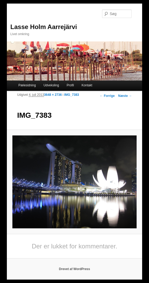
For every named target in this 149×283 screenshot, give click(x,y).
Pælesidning (27, 85)
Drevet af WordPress (74, 269)
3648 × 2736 (53, 95)
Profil (70, 85)
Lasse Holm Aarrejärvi (43, 26)
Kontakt (86, 85)
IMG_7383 (71, 95)
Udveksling (51, 85)
